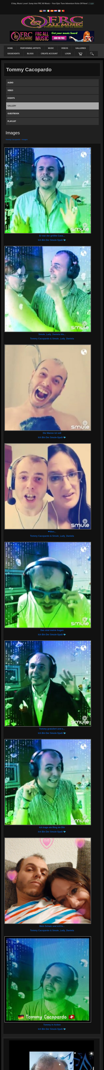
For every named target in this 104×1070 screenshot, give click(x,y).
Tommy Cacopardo (13, 139)
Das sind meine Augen (52, 630)
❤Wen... (52, 531)
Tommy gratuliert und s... (52, 729)
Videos (64, 48)
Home (10, 48)
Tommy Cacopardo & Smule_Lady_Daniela (52, 338)
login (68, 54)
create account (49, 54)
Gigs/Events (13, 54)
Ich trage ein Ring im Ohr (52, 827)
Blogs (30, 54)
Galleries (80, 48)
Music (51, 48)
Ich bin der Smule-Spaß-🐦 (52, 240)
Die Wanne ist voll (52, 433)
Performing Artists (30, 48)
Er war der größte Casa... (52, 236)
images (25, 139)
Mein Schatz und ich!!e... (52, 926)
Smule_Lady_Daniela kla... (52, 334)
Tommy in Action (52, 1024)
